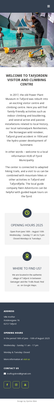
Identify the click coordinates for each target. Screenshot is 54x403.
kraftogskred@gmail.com (19, 373)
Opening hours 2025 (27, 225)
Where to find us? (27, 268)
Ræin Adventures (28, 188)
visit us (26, 359)
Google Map (29, 285)
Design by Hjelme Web (27, 401)
